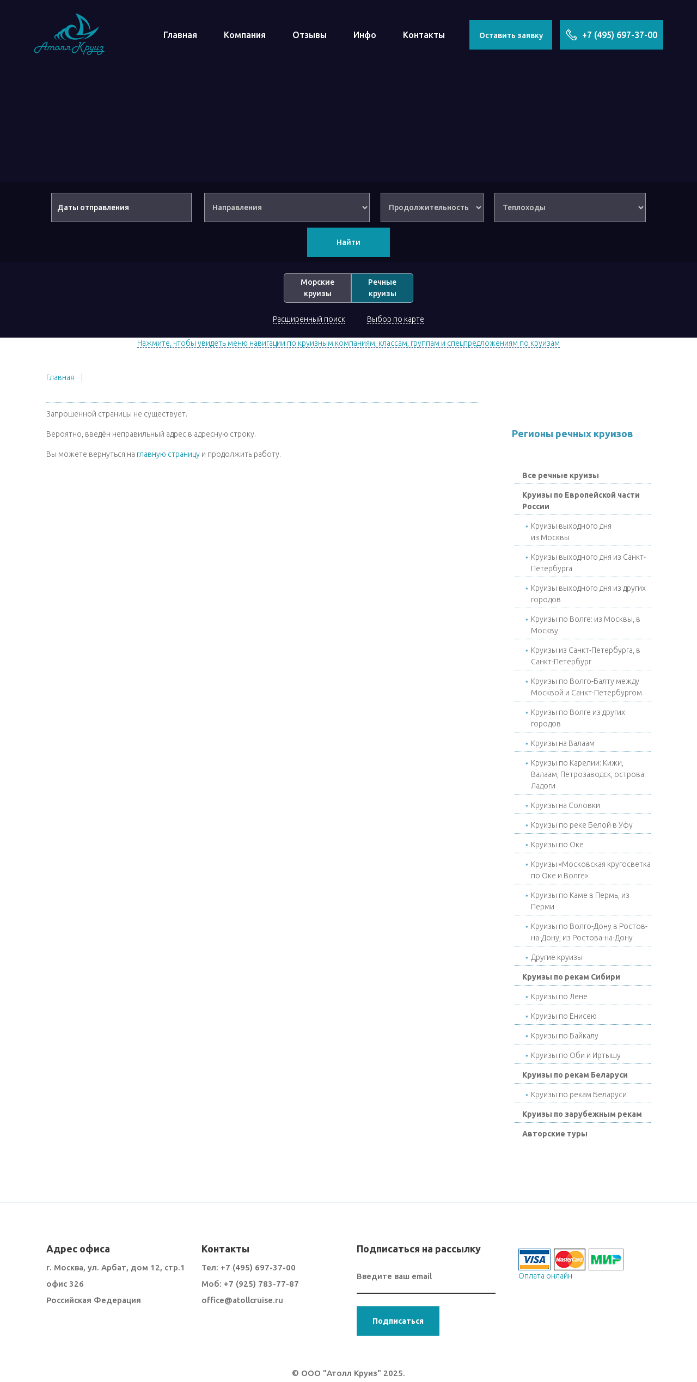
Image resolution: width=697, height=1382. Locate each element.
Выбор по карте (395, 319)
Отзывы (309, 35)
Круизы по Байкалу (564, 1035)
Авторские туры (555, 1133)
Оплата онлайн (545, 1275)
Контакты (424, 35)
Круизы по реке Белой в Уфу (582, 825)
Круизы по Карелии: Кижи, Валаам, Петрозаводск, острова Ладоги (587, 774)
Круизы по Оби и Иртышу (576, 1055)
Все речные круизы (560, 475)
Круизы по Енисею (564, 1016)
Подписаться (398, 1321)
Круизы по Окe (557, 844)
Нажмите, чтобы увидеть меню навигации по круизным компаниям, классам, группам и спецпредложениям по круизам (348, 343)
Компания (245, 35)
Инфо (364, 35)
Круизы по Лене (559, 996)
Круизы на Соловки (565, 805)
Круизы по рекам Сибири (571, 977)
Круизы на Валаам (563, 743)
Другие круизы (557, 957)
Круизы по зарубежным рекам (582, 1114)
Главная (180, 35)
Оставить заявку (511, 35)
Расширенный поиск (309, 319)
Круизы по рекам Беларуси (575, 1075)
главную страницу (168, 454)
